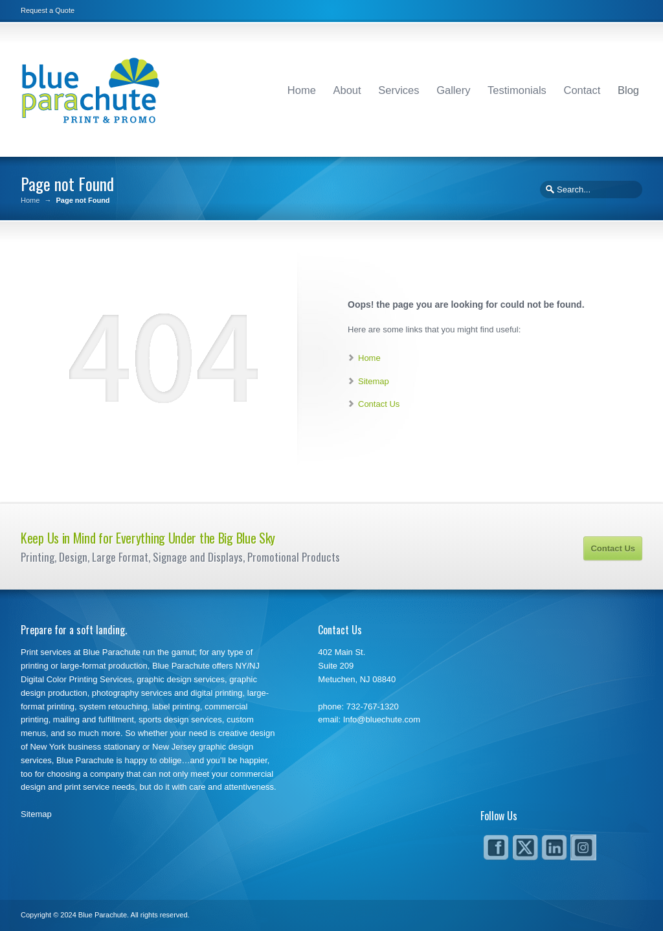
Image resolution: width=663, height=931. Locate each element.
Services (398, 90)
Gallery (453, 90)
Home (301, 90)
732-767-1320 (372, 706)
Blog (628, 90)
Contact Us (378, 404)
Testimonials (517, 90)
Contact (581, 90)
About (347, 90)
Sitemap (373, 381)
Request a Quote (47, 10)
